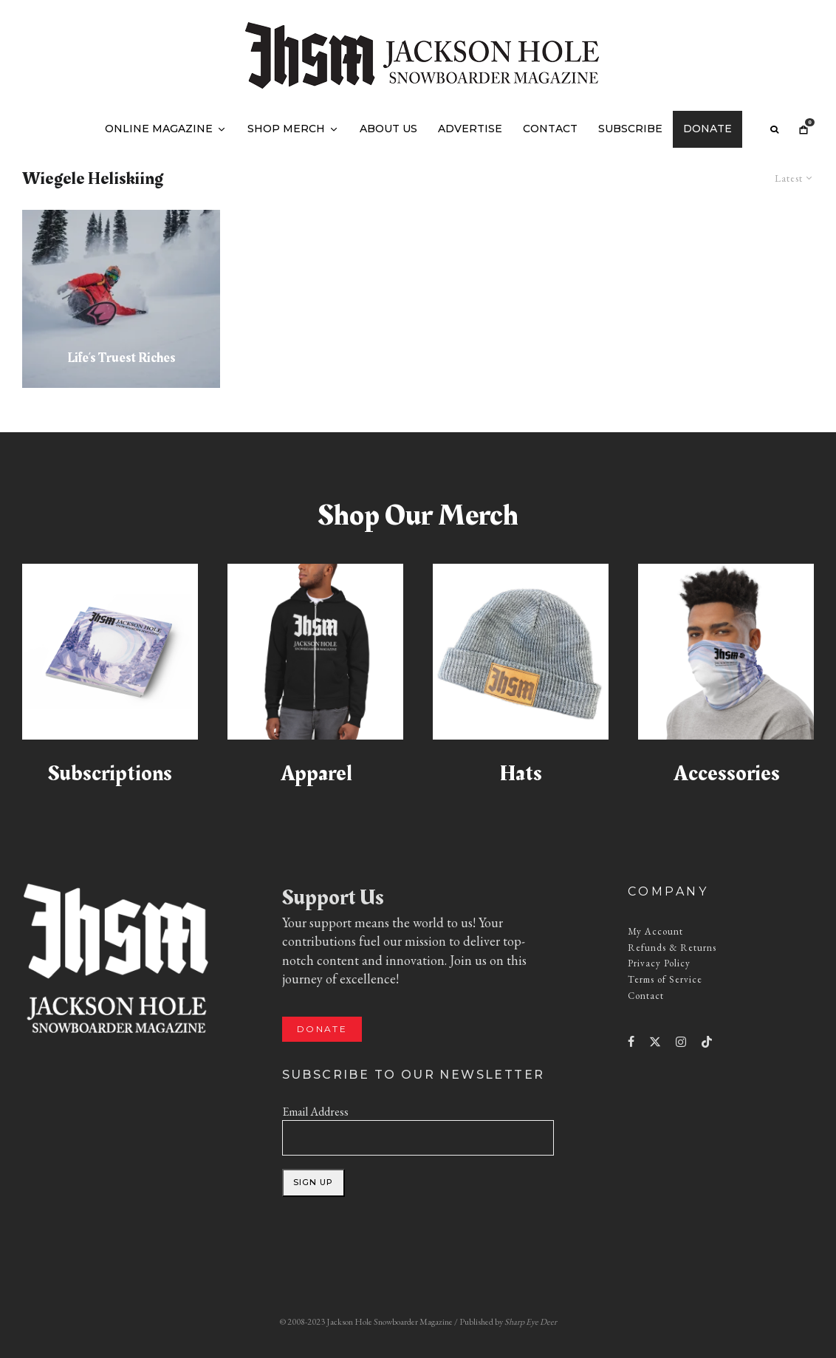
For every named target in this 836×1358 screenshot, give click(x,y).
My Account (655, 931)
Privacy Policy (659, 963)
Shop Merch (286, 128)
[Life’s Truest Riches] (121, 299)
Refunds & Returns (672, 947)
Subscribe (630, 128)
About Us (388, 128)
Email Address (315, 1111)
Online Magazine (159, 128)
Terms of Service (665, 979)
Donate (707, 128)
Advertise (470, 128)
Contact (550, 128)
